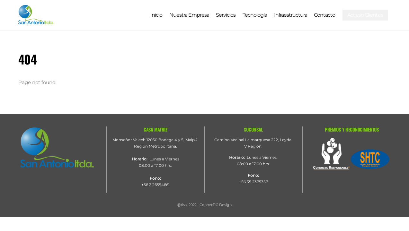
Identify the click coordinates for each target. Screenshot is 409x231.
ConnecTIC (209, 204)
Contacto (324, 15)
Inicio (156, 15)
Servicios (226, 15)
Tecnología (255, 15)
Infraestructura (290, 15)
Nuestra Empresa (189, 15)
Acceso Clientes (365, 15)
